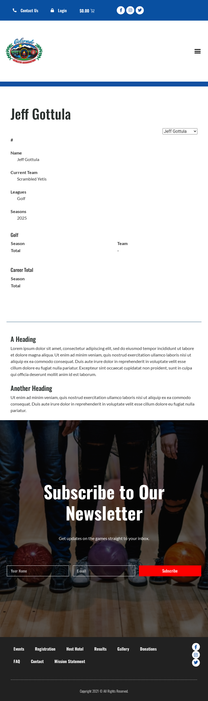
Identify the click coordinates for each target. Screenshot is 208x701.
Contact (37, 661)
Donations (148, 649)
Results (100, 649)
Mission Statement (69, 661)
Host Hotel (74, 649)
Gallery (123, 649)
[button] (197, 51)
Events (19, 649)
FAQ (17, 661)
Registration (45, 649)
